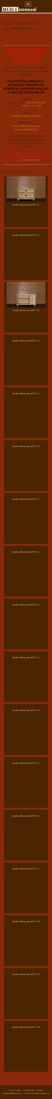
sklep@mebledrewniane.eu (26, 116)
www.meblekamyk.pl (26, 129)
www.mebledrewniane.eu (26, 126)
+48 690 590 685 (35, 102)
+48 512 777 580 (31, 106)
